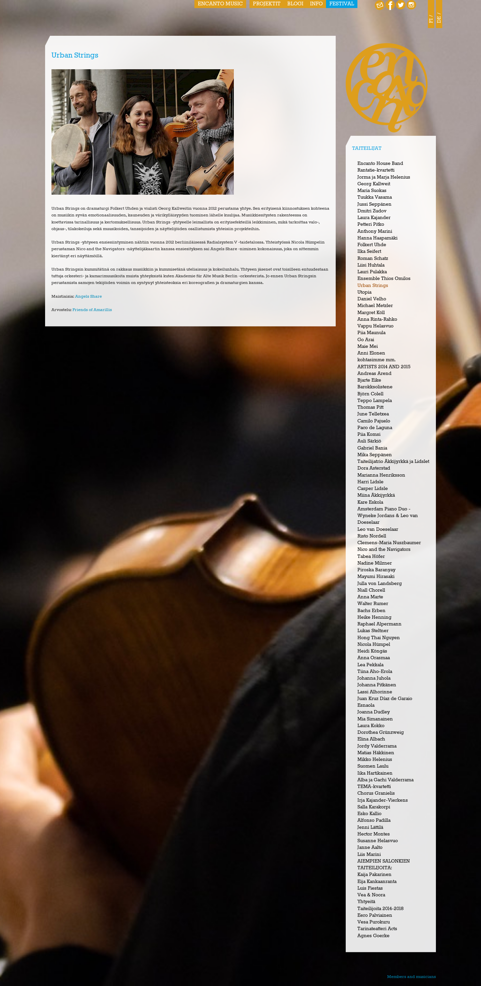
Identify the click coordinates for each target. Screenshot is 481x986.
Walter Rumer (372, 604)
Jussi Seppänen (374, 204)
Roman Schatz (372, 259)
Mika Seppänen (374, 455)
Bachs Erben (371, 611)
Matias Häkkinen (375, 753)
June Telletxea (373, 414)
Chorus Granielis (376, 793)
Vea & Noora (371, 895)
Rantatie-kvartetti (375, 170)
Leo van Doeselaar (377, 529)
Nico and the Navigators (384, 550)
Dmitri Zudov (371, 211)
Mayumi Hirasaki (375, 577)
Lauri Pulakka (372, 272)
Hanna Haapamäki (377, 238)
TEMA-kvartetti (374, 787)
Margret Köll (371, 313)
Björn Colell (370, 394)
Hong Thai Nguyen (378, 638)
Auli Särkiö (369, 441)
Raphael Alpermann (379, 624)
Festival (341, 4)
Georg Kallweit (373, 184)
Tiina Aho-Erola (374, 672)
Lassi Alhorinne (374, 692)
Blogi (295, 4)
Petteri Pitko (370, 224)
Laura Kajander (373, 218)
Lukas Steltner (372, 631)
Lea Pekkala (370, 665)
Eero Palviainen (374, 915)
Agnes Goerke (373, 936)
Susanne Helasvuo (377, 841)
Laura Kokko (370, 726)
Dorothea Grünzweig (380, 732)
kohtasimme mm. (376, 360)
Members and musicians (411, 976)
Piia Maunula (371, 333)
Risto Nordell (371, 536)
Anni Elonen (371, 353)
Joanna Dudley (373, 712)
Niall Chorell (371, 590)
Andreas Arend (374, 374)
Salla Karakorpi (373, 807)
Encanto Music (220, 4)
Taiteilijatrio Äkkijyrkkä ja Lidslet (393, 462)
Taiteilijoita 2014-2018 (380, 909)
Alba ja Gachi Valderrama (385, 780)
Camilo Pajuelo (373, 421)
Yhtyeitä (366, 902)
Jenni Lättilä (370, 827)
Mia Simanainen (375, 719)
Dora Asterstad (373, 468)
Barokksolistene (374, 387)
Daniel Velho (371, 299)
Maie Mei (367, 346)
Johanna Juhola (373, 678)
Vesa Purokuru (373, 922)
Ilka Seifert (369, 252)
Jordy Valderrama (376, 746)
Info (316, 4)
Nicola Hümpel (373, 645)
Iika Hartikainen (374, 773)
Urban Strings (372, 286)
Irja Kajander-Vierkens (382, 800)
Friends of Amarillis (92, 309)
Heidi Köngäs (372, 651)
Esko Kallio (369, 814)
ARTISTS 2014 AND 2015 (384, 367)
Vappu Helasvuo (375, 326)
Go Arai (365, 340)
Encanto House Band (380, 164)
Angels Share (88, 296)
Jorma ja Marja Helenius (383, 177)
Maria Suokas (371, 191)
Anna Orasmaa (373, 658)
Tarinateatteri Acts (377, 929)
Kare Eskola (370, 502)
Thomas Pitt (370, 407)
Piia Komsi (368, 434)
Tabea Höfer (371, 557)
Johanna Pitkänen (376, 685)
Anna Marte (370, 597)
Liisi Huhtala (370, 265)
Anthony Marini (374, 231)
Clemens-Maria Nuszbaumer (389, 543)
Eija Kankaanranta (376, 882)
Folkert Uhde (371, 245)
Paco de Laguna (374, 428)
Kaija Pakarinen (374, 875)
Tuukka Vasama (374, 197)
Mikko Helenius (374, 760)
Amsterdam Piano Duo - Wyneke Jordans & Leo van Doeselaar (387, 516)
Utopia (364, 292)
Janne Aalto (369, 848)
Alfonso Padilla (373, 820)
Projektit (267, 4)
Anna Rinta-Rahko (377, 319)
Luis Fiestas (370, 888)
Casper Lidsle (372, 489)
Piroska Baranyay (376, 570)
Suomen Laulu (372, 766)
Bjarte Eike (369, 380)
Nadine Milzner (374, 563)
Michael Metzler (375, 306)
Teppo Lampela (374, 401)
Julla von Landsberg (379, 584)
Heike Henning (374, 617)
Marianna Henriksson (381, 475)
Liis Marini (369, 855)
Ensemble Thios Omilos (384, 279)
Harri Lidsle (370, 482)
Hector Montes (373, 834)
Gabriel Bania (372, 448)
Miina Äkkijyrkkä (376, 495)
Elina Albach (371, 739)
